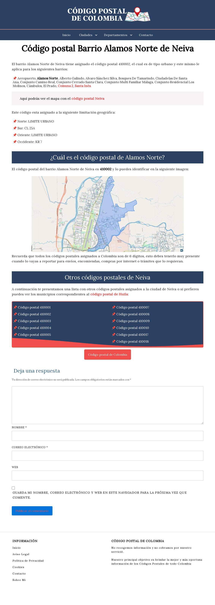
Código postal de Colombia (107, 354)
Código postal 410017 (132, 335)
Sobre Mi (19, 580)
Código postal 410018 (132, 341)
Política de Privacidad (28, 560)
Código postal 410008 (133, 314)
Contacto (146, 35)
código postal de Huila (109, 294)
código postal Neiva (87, 98)
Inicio (66, 35)
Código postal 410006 (34, 341)
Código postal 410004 (34, 328)
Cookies (18, 567)
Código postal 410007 (132, 307)
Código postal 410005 (34, 335)
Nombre (19, 427)
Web (15, 467)
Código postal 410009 (133, 321)
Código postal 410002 (34, 314)
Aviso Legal (21, 554)
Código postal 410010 (132, 328)
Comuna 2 (65, 86)
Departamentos (115, 35)
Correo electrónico (30, 447)
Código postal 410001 (34, 307)
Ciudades (85, 35)
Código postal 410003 (34, 321)
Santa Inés (83, 86)
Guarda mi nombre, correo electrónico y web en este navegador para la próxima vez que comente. (100, 495)
